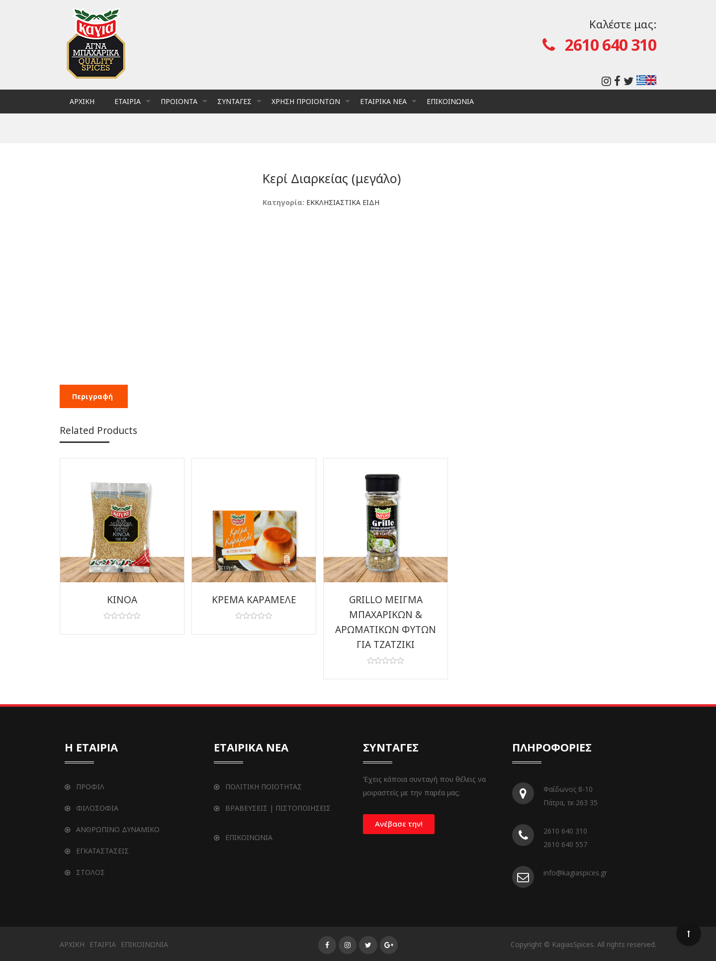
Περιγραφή (92, 396)
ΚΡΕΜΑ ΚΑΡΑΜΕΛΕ (254, 599)
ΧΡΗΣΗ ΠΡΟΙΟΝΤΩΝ (310, 105)
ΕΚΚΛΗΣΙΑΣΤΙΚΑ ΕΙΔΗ (342, 202)
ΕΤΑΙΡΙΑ (132, 105)
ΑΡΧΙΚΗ (82, 101)
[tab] (92, 396)
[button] (399, 824)
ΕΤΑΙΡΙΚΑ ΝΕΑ (388, 105)
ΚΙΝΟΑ (122, 599)
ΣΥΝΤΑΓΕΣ (239, 105)
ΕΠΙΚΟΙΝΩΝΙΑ (450, 101)
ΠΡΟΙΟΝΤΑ (184, 105)
